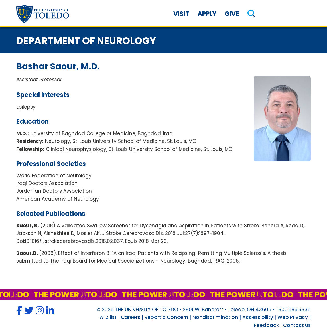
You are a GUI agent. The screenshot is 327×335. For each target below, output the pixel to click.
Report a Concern (166, 317)
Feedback (266, 325)
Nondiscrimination (215, 317)
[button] (251, 13)
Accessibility (257, 317)
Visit (181, 13)
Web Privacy (292, 317)
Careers (130, 317)
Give (232, 13)
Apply (207, 13)
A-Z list (108, 317)
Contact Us (297, 325)
